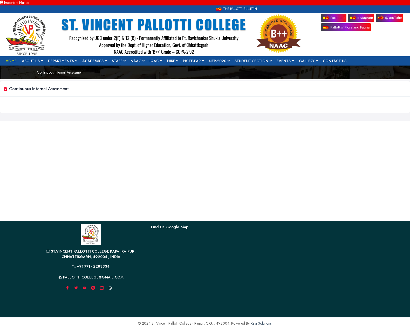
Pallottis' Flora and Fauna (346, 27)
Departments (62, 60)
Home (11, 60)
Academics (94, 60)
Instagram (361, 18)
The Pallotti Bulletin (236, 9)
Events (285, 60)
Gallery (308, 60)
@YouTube (389, 18)
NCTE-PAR (193, 60)
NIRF (172, 60)
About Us (32, 60)
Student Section (253, 60)
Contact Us (334, 60)
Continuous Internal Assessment (60, 72)
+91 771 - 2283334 (91, 266)
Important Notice (14, 2)
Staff (118, 60)
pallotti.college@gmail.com (91, 277)
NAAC (137, 60)
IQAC (155, 60)
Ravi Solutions (261, 323)
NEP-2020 (219, 60)
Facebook (333, 18)
